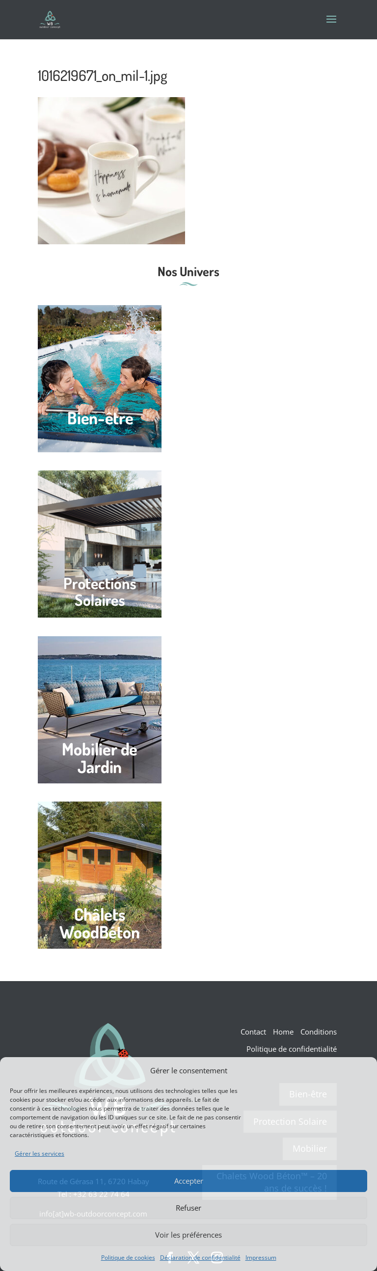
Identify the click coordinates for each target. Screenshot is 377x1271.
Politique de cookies (128, 1257)
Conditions (318, 1032)
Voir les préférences (188, 1235)
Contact (253, 1032)
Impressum (260, 1257)
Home (283, 1032)
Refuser (188, 1208)
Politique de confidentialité (291, 1049)
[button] (362, 1070)
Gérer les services (39, 1153)
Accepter (188, 1181)
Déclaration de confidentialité (200, 1257)
